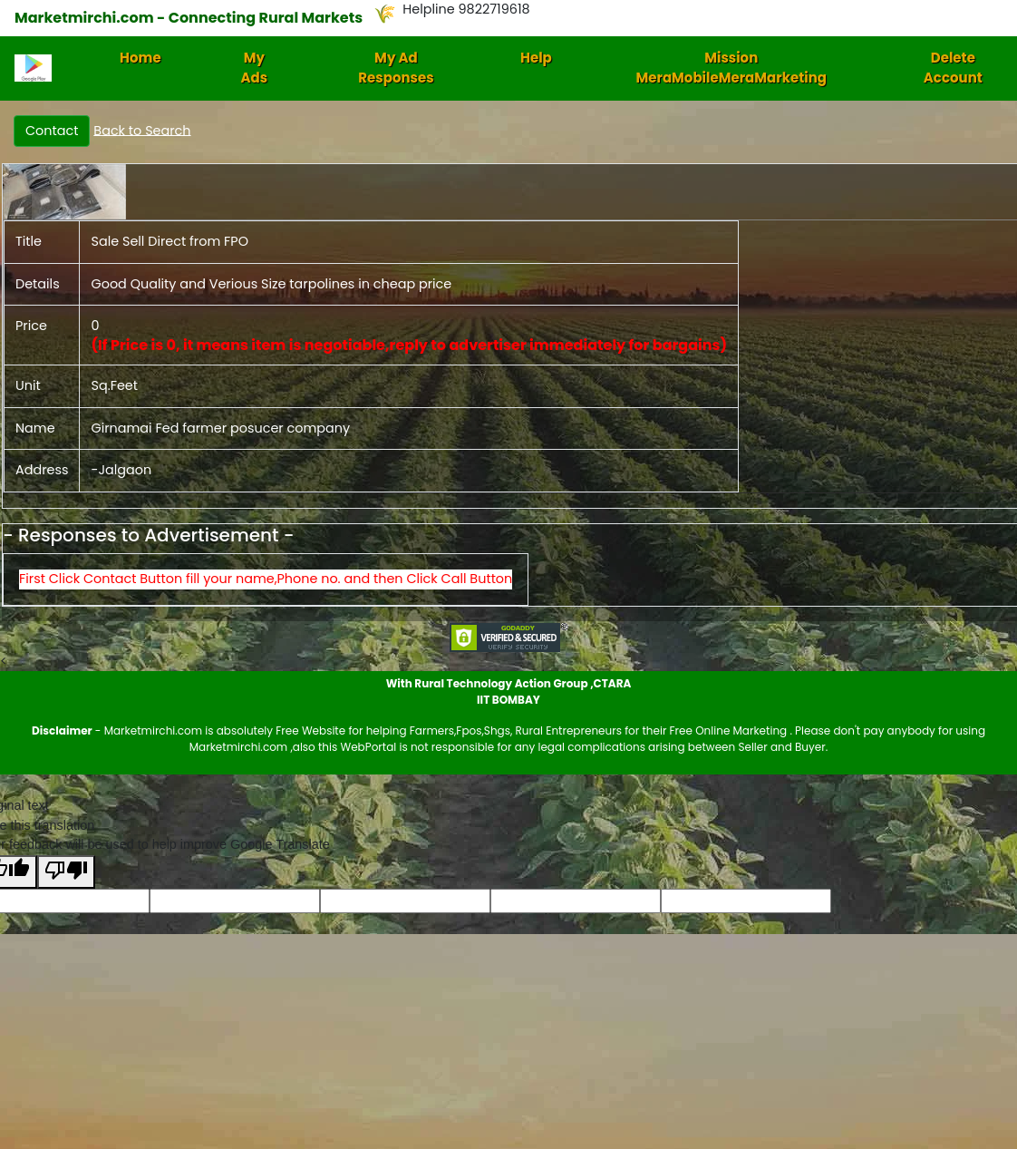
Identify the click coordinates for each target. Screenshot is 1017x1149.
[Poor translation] (66, 872)
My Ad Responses (395, 68)
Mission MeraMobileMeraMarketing (731, 68)
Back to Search (141, 130)
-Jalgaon (121, 470)
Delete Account (953, 68)
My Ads (254, 68)
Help (536, 57)
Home (140, 57)
